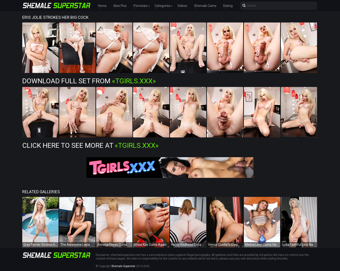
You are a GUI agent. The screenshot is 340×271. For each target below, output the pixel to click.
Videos (182, 6)
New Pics (120, 6)
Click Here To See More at (90, 145)
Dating (228, 6)
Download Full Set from (89, 81)
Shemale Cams (205, 6)
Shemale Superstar (123, 266)
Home (102, 6)
